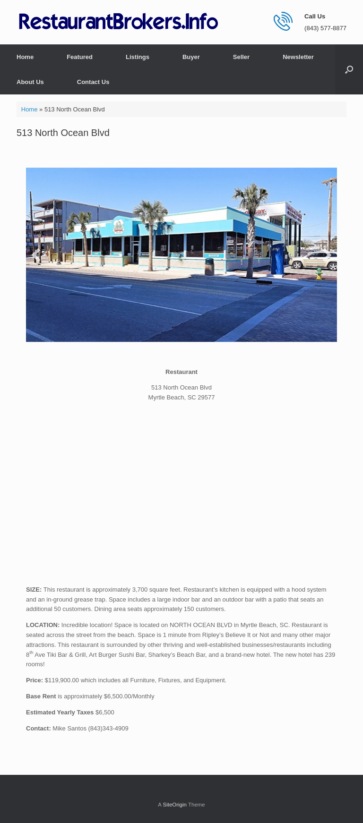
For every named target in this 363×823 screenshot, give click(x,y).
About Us (30, 81)
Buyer (191, 56)
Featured (80, 56)
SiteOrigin (175, 804)
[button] (349, 69)
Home (25, 56)
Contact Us (93, 81)
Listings (137, 56)
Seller (241, 56)
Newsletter (298, 56)
